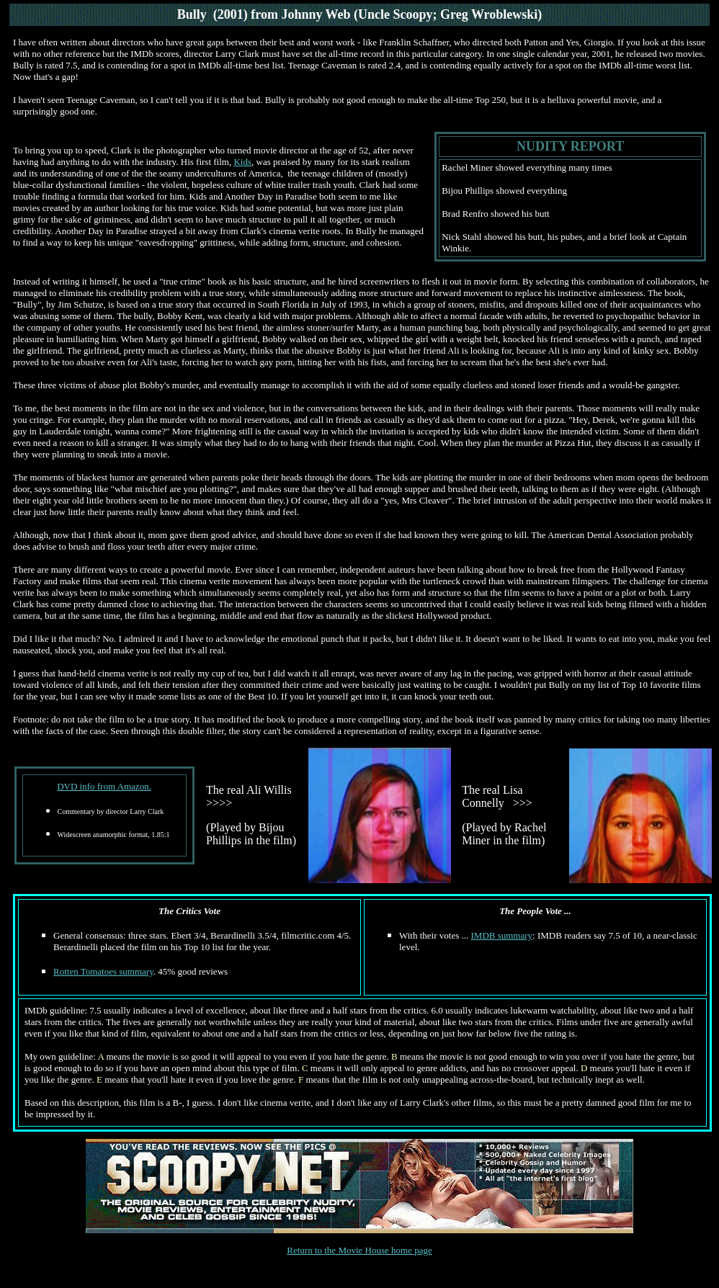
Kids (242, 161)
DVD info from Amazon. (104, 786)
